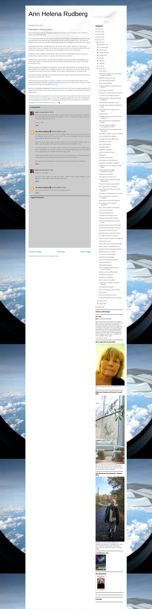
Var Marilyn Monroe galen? (107, 80)
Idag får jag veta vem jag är (107, 252)
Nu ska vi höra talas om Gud (107, 295)
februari (101, 301)
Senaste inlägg (35, 252)
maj (100, 63)
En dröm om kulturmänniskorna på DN (110, 93)
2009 (99, 307)
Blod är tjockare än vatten (106, 280)
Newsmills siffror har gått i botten (109, 139)
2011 (99, 39)
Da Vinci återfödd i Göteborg (107, 136)
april (100, 66)
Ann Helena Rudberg (58, 13)
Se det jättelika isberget (106, 287)
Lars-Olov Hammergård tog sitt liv (109, 95)
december (102, 44)
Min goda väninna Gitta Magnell (108, 218)
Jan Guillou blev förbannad (107, 177)
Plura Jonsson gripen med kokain (109, 207)
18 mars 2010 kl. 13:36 (46, 170)
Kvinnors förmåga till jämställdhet (109, 184)
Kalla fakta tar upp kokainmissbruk (109, 200)
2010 (99, 42)
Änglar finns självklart (105, 149)
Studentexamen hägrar (106, 174)
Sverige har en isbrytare (106, 274)
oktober (101, 50)
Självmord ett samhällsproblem (108, 272)
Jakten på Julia (103, 114)
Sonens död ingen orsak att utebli (109, 289)
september (102, 52)
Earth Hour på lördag (105, 83)
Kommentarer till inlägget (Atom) (49, 256)
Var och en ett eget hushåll (107, 254)
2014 (99, 31)
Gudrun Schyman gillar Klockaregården (111, 238)
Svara (37, 125)
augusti (101, 55)
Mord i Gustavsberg (105, 144)
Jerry (37, 112)
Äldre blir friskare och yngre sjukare (109, 233)
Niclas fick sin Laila (105, 241)
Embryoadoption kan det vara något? (110, 297)
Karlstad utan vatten (105, 141)
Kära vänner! (103, 71)
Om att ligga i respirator (106, 90)
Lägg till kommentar (37, 197)
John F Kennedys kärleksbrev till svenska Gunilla (109, 268)
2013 (99, 34)
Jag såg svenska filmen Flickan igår (110, 225)
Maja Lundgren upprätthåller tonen (109, 246)
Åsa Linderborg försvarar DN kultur (109, 228)
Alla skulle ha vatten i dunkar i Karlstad (110, 133)
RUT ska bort (103, 292)
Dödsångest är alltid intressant (108, 160)
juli (100, 58)
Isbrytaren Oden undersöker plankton (110, 249)
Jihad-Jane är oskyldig (106, 157)
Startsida (61, 252)
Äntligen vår (102, 155)
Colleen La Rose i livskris (106, 152)
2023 (99, 29)
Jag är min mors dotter (106, 210)
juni (100, 60)
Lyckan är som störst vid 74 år (108, 230)
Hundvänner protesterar (106, 213)
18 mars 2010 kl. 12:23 (59, 131)
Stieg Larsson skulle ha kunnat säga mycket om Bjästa (110, 74)
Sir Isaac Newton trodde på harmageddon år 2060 (107, 126)
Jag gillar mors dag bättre (106, 257)
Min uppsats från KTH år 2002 (108, 186)
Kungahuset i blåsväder (106, 277)
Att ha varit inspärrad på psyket (108, 260)
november (102, 47)
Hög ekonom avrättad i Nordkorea (109, 163)
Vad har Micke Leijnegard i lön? (108, 102)
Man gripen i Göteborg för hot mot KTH (111, 193)
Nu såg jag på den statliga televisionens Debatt (107, 170)
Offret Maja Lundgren (105, 265)
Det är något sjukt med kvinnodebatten (110, 244)
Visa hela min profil (101, 338)
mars (101, 68)
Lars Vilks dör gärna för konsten (108, 236)
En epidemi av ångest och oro (108, 215)
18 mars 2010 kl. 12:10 (46, 112)
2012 (99, 37)
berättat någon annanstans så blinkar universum (54, 80)
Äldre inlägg (86, 252)
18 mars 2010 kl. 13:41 (59, 187)
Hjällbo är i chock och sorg (107, 78)
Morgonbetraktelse (104, 262)
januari (101, 303)
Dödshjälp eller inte (105, 147)
